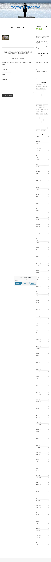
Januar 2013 (38, 502)
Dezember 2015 (38, 422)
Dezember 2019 (38, 311)
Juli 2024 (37, 185)
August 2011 (38, 542)
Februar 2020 (38, 307)
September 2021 (38, 263)
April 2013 (37, 496)
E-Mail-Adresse (5, 69)
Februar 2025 (38, 168)
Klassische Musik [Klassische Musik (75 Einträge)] (44, 109)
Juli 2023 (37, 212)
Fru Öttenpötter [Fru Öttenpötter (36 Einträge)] (39, 103)
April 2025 (37, 164)
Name (3, 64)
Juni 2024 (37, 187)
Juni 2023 (37, 214)
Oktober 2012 (38, 509)
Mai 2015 (37, 438)
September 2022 (38, 235)
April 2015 (37, 440)
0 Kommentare (31, 45)
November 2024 (38, 175)
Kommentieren (4, 79)
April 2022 (37, 247)
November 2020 (38, 286)
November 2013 (38, 479)
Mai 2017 (37, 383)
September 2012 (38, 512)
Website (3, 74)
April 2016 (37, 413)
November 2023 (38, 203)
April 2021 (37, 274)
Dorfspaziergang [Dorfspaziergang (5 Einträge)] (39, 92)
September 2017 (38, 373)
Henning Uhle (38, 71)
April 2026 (37, 136)
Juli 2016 (37, 406)
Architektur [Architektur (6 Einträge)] (45, 84)
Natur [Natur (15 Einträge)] (42, 115)
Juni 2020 (37, 297)
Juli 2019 (37, 323)
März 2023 (37, 221)
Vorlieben (32, 283)
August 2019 (38, 320)
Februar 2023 (38, 224)
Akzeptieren (18, 283)
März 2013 (37, 498)
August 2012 (38, 514)
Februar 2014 (38, 473)
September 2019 (38, 318)
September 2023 (38, 208)
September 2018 (38, 346)
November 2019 (38, 314)
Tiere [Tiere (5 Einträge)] (46, 128)
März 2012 (37, 525)
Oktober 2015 (38, 426)
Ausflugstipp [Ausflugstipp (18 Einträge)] (39, 86)
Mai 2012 (37, 521)
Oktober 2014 (38, 454)
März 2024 (37, 194)
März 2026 (37, 138)
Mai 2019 (37, 327)
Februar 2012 (38, 528)
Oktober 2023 (38, 205)
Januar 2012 (38, 530)
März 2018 (37, 360)
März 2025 (37, 166)
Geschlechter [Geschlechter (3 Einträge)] (39, 105)
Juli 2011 (37, 544)
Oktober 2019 (38, 316)
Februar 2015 (38, 445)
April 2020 (37, 302)
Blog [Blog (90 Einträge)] (37, 88)
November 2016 (38, 396)
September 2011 (38, 539)
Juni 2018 (37, 353)
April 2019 (37, 330)
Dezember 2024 (38, 173)
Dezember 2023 (38, 201)
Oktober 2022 (38, 233)
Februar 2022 (38, 251)
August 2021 (38, 265)
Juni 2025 (37, 159)
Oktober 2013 (38, 482)
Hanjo (37, 67)
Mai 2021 (37, 272)
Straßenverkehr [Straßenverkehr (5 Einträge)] (39, 128)
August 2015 (38, 431)
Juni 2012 (37, 519)
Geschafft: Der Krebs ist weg (41, 37)
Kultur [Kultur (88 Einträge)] (42, 111)
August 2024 (38, 182)
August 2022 (38, 238)
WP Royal (8, 560)
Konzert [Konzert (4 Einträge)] (38, 111)
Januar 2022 (38, 254)
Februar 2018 (38, 362)
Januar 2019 (38, 337)
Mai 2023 (37, 217)
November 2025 (38, 148)
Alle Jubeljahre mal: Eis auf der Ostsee (42, 48)
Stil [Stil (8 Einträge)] (46, 126)
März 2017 (37, 387)
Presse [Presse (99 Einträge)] (45, 119)
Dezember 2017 (38, 367)
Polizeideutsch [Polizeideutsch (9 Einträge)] (39, 119)
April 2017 (37, 385)
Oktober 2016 (38, 399)
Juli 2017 (37, 378)
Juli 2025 (37, 157)
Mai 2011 (37, 549)
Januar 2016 (38, 420)
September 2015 (38, 429)
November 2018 (38, 341)
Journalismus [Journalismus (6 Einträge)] (39, 107)
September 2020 (38, 291)
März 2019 (37, 332)
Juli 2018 (37, 350)
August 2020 (38, 293)
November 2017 (38, 369)
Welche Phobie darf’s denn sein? (41, 49)
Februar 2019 (38, 334)
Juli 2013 (37, 489)
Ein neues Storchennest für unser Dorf (42, 36)
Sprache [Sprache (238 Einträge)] (42, 126)
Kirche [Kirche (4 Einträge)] (44, 107)
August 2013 (38, 486)
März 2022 (37, 249)
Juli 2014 (37, 461)
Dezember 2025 (38, 145)
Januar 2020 (38, 309)
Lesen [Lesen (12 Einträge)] (41, 113)
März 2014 (37, 470)
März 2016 (37, 415)
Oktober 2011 (38, 537)
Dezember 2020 (38, 284)
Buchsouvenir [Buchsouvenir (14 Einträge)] (42, 88)
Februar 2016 (38, 417)
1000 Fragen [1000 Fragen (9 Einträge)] (38, 84)
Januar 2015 (38, 447)
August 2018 (38, 348)
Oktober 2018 (38, 344)
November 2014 (38, 452)
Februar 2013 (38, 500)
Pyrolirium (25, 8)
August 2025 (38, 155)
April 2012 (37, 523)
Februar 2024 (38, 196)
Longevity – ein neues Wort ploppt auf (42, 35)
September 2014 (38, 456)
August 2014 (38, 459)
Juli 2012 (37, 516)
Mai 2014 (37, 466)
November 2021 (38, 258)
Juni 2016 (37, 408)
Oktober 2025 (38, 150)
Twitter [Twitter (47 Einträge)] (37, 130)
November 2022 (38, 231)
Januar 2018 (38, 364)
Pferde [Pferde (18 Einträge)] (37, 117)
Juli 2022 (37, 240)
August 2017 (38, 376)
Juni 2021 (37, 270)
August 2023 (38, 210)
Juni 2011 (37, 546)
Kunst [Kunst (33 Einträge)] (37, 113)
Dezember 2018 (38, 339)
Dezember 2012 (38, 505)
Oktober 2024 (38, 178)
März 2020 (37, 304)
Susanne (4, 45)
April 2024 (37, 191)
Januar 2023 (38, 226)
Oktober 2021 (38, 261)
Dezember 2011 (38, 532)
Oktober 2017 (38, 371)
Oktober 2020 (38, 288)
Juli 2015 (37, 433)
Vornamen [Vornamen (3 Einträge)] (43, 130)
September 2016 (38, 401)
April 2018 (37, 357)
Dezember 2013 (38, 477)
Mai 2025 (37, 162)
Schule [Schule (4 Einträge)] (37, 126)
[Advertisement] (18, 33)
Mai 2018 (37, 355)
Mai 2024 (37, 189)
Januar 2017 (38, 392)
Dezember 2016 (38, 394)
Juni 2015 (37, 436)
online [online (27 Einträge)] (46, 115)
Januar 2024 (38, 198)
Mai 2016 (37, 410)
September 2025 (38, 152)
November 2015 (38, 424)
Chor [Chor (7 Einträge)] (42, 90)
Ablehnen (25, 283)
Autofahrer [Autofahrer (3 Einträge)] (45, 86)
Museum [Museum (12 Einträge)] (46, 113)
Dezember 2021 (38, 256)
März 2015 (37, 443)
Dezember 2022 (38, 228)
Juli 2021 (37, 267)
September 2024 (38, 180)
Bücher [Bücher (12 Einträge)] (37, 90)
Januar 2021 (38, 281)
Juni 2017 (37, 380)
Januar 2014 (38, 475)
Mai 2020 (37, 300)
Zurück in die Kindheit (39, 39)
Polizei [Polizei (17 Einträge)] (42, 117)
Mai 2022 (37, 244)
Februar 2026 (38, 141)
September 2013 (38, 484)
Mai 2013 (37, 493)
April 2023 (37, 219)
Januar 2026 (38, 143)
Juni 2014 (37, 463)
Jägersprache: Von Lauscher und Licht (42, 38)
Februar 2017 (38, 390)
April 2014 (37, 468)
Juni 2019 (37, 325)
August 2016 (38, 403)
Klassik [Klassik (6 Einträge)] (37, 109)
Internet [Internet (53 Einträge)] (45, 105)
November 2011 (38, 535)
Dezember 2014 (38, 449)
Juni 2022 (37, 242)
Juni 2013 (37, 491)
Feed (43, 33)
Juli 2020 (37, 295)
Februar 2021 (38, 279)
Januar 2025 (38, 171)
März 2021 (37, 277)
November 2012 (38, 507)
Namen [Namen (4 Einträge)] (37, 115)
